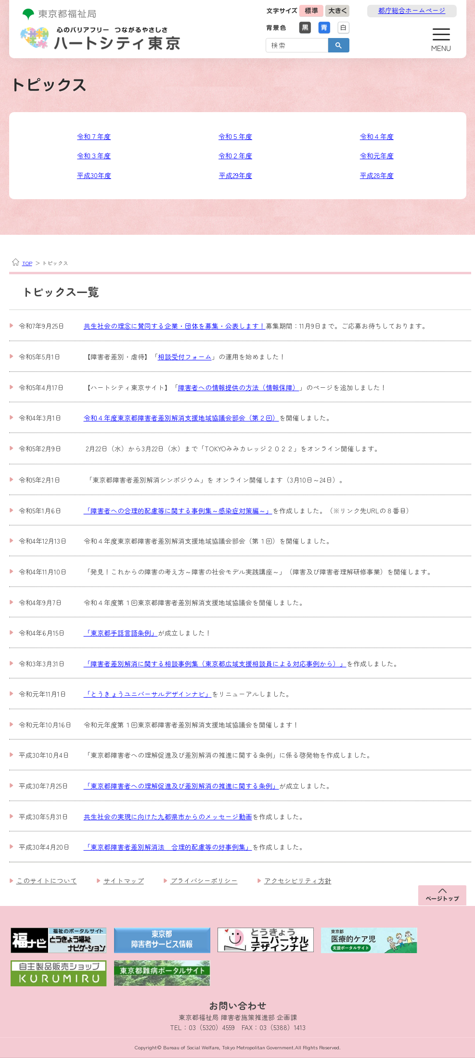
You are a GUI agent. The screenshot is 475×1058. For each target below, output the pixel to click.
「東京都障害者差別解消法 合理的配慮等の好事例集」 (168, 847)
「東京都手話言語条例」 (121, 632)
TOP (27, 263)
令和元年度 (377, 155)
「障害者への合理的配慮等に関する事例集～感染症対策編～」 (178, 510)
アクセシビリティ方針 (298, 880)
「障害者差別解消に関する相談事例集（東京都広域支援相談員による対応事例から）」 (215, 663)
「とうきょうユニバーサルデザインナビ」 (148, 694)
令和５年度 (235, 136)
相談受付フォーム (185, 356)
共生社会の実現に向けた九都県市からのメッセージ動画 (168, 816)
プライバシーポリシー (204, 880)
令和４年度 (377, 136)
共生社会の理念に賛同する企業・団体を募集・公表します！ (175, 326)
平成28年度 (377, 175)
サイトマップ (123, 880)
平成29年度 (235, 175)
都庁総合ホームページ (412, 10)
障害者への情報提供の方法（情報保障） (238, 387)
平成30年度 (94, 175)
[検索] (295, 44)
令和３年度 (94, 155)
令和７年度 (94, 136)
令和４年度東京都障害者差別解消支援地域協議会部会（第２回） (181, 417)
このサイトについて (46, 880)
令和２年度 (235, 155)
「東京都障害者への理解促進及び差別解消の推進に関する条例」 (181, 785)
